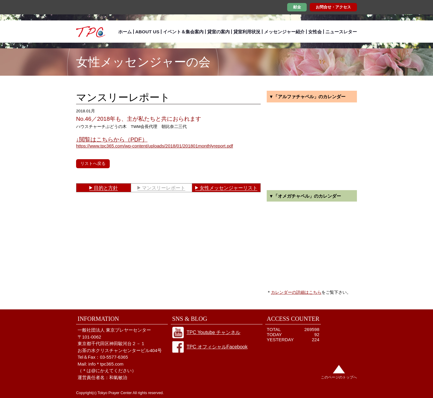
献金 (297, 7)
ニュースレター (341, 31)
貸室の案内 (218, 31)
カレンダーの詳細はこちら (296, 292)
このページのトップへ (339, 377)
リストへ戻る (93, 163)
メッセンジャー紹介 (284, 31)
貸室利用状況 (246, 31)
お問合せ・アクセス (333, 7)
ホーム (125, 31)
